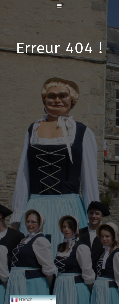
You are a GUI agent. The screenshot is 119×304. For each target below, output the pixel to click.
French (21, 299)
